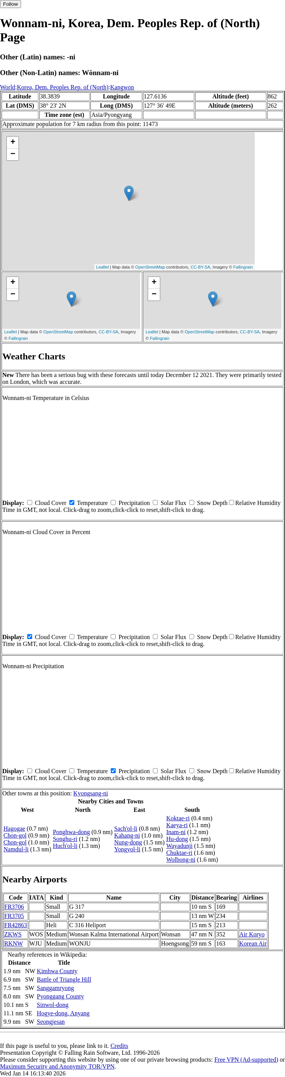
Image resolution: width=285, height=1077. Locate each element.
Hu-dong (177, 839)
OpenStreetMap (150, 267)
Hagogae (14, 828)
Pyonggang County (60, 996)
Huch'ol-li (65, 846)
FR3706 (14, 906)
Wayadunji (179, 846)
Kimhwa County (57, 971)
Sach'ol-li (126, 828)
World (7, 87)
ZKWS (12, 934)
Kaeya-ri (177, 825)
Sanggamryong (55, 988)
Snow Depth (212, 503)
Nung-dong (128, 842)
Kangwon (122, 87)
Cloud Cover (50, 503)
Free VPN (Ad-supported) (246, 1059)
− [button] (12, 154)
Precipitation (134, 503)
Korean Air (253, 943)
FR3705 (14, 916)
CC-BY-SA (200, 267)
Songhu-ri (65, 839)
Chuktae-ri (179, 852)
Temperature (92, 503)
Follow (10, 4)
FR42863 (15, 925)
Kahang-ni (127, 835)
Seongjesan (51, 1021)
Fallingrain (243, 267)
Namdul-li (16, 849)
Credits (119, 1046)
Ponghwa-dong (71, 832)
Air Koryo (252, 934)
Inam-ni (176, 832)
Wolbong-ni (180, 859)
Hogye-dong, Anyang (63, 1013)
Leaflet (102, 267)
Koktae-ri (178, 818)
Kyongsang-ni (90, 793)
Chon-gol (14, 835)
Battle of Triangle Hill (64, 979)
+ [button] (12, 142)
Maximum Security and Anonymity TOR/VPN (57, 1066)
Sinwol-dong (53, 1005)
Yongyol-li (127, 849)
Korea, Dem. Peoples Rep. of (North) (62, 87)
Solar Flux (173, 503)
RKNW (13, 943)
